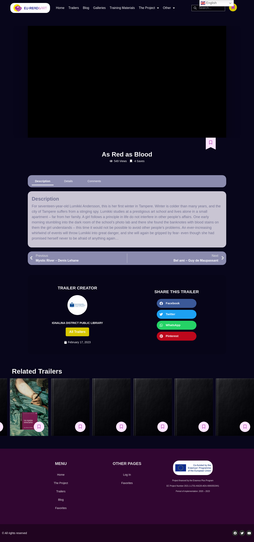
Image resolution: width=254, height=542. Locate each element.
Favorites (61, 508)
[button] (176, 303)
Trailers (73, 8)
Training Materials (122, 8)
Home (60, 8)
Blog (86, 8)
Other (169, 8)
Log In (127, 474)
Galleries (99, 8)
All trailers (77, 331)
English (209, 3)
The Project (149, 8)
